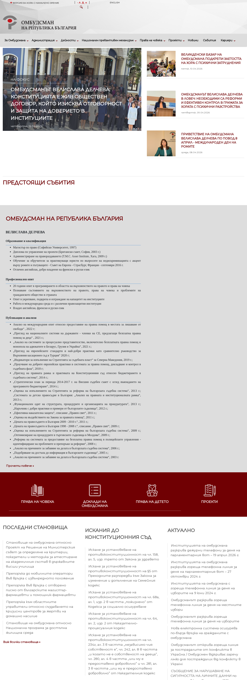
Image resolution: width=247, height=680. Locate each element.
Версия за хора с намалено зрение (34, 2)
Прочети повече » (20, 466)
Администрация (43, 40)
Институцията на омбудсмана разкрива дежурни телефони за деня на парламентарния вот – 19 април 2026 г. (205, 550)
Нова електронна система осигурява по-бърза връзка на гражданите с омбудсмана (204, 633)
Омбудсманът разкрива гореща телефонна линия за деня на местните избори (206, 604)
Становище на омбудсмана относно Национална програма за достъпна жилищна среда (38, 627)
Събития (209, 40)
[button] (81, 7)
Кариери (226, 40)
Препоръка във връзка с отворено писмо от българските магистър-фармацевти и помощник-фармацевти (41, 590)
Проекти (174, 40)
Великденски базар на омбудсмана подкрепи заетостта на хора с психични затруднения (212, 61)
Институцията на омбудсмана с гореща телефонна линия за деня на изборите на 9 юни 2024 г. (203, 588)
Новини (193, 40)
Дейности (68, 40)
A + (84, 2)
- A (79, 2)
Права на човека (151, 40)
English (115, 2)
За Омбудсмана (15, 40)
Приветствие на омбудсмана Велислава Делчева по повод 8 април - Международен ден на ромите (212, 143)
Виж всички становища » (21, 642)
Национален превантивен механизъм (107, 40)
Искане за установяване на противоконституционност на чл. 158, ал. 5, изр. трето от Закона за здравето (123, 554)
